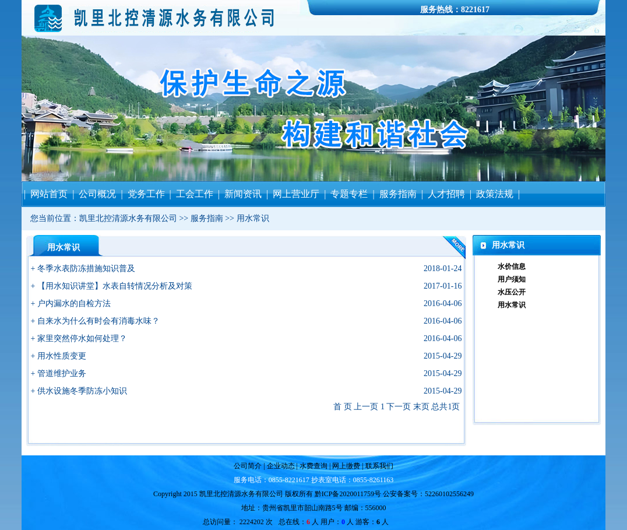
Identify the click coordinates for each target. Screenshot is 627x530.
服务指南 (207, 218)
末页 (421, 406)
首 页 (342, 406)
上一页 (366, 406)
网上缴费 (347, 466)
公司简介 (248, 466)
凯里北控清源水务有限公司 (128, 218)
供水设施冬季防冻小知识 (82, 391)
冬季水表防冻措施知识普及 (86, 268)
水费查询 (312, 466)
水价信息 (512, 266)
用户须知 (512, 279)
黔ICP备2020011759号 (348, 494)
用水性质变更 (61, 356)
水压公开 (512, 292)
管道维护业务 (61, 373)
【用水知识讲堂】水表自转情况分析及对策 (114, 286)
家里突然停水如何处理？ (82, 338)
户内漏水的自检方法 (74, 303)
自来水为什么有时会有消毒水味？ (98, 321)
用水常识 (253, 218)
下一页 (398, 406)
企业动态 (281, 466)
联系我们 (378, 466)
